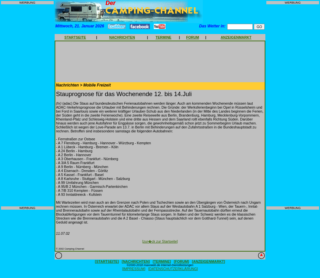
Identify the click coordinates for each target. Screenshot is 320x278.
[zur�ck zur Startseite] (160, 241)
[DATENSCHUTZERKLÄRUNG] (173, 269)
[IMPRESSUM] (133, 269)
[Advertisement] (27, 105)
